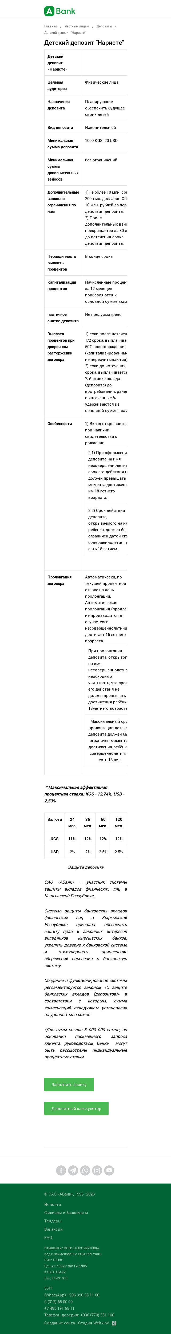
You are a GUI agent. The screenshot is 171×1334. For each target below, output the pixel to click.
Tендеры (52, 1220)
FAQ (48, 1237)
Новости (52, 1204)
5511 (48, 1288)
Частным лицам (77, 26)
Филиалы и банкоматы (66, 1212)
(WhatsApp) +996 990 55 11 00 (71, 1295)
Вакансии (53, 1229)
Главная (50, 26)
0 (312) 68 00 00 (58, 1301)
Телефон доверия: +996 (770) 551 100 (79, 1314)
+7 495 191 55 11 (59, 1308)
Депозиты (104, 26)
